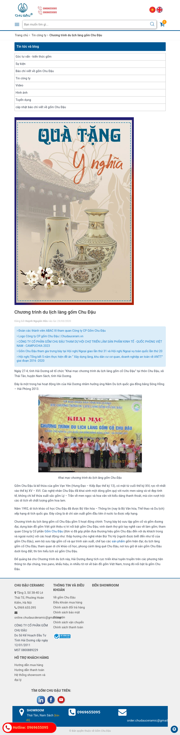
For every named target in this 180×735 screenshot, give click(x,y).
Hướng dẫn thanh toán (29, 670)
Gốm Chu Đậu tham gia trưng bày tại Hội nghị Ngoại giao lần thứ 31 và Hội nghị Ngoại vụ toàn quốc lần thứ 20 (90, 351)
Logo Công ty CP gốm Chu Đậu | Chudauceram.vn (50, 336)
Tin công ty (23, 78)
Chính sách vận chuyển (68, 622)
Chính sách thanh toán (68, 627)
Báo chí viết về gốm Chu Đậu (35, 71)
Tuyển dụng (23, 100)
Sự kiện (21, 63)
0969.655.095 (26, 607)
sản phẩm (118, 541)
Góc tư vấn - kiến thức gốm (34, 56)
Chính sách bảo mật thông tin (66, 615)
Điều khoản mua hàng (67, 602)
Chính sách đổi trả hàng (69, 607)
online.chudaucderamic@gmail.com (38, 617)
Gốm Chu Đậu (54, 531)
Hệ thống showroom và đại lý (29, 677)
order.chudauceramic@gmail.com (151, 720)
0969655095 (88, 712)
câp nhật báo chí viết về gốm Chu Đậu (41, 107)
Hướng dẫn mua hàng (28, 665)
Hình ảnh (22, 92)
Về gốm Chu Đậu (64, 597)
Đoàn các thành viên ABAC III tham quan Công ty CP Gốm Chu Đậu (61, 330)
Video (19, 85)
